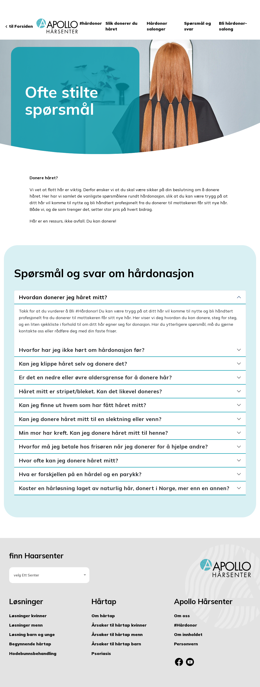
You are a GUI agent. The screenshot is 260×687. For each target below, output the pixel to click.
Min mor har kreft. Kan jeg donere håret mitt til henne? (93, 432)
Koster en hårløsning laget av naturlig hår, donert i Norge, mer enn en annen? (124, 488)
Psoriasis (101, 653)
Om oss (182, 615)
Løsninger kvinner (28, 615)
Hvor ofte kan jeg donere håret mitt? (68, 460)
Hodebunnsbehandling (32, 653)
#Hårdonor (185, 625)
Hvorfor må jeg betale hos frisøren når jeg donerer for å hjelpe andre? (113, 446)
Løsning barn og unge (32, 634)
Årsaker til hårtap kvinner (119, 625)
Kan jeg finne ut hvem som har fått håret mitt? (82, 405)
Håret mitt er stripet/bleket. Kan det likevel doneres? (90, 391)
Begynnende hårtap (30, 643)
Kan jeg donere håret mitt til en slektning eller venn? (90, 418)
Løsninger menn (26, 625)
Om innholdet (188, 634)
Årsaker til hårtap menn (117, 634)
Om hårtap (103, 615)
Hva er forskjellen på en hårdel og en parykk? (80, 474)
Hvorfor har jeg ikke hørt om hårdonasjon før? (81, 349)
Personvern (186, 643)
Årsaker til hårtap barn (116, 643)
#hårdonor (91, 23)
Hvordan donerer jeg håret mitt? (63, 297)
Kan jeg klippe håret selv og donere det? (73, 363)
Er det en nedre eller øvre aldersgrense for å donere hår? (95, 377)
